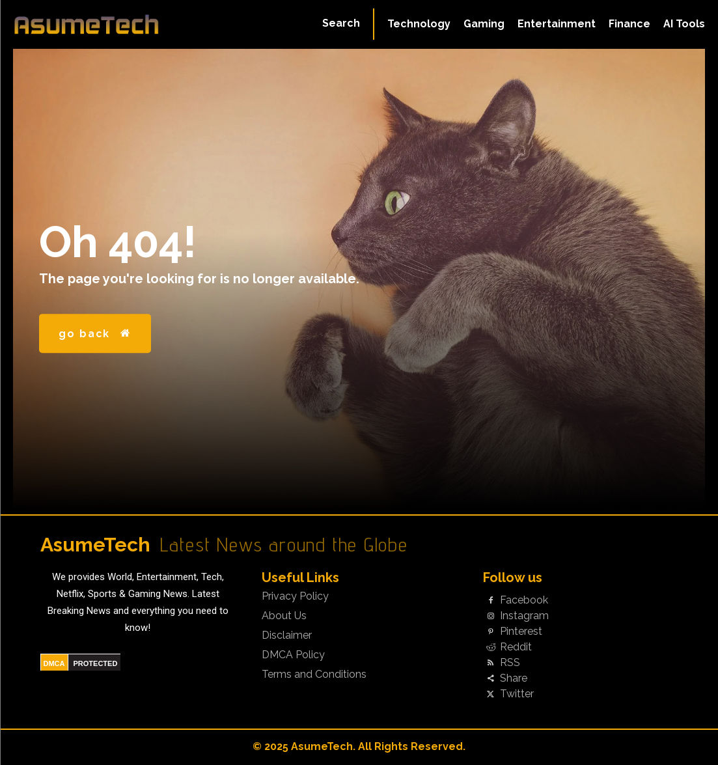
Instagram (524, 616)
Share (513, 678)
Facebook (524, 600)
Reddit (516, 647)
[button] (341, 23)
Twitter (517, 694)
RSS (510, 663)
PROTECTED (96, 663)
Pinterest (521, 631)
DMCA (54, 663)
